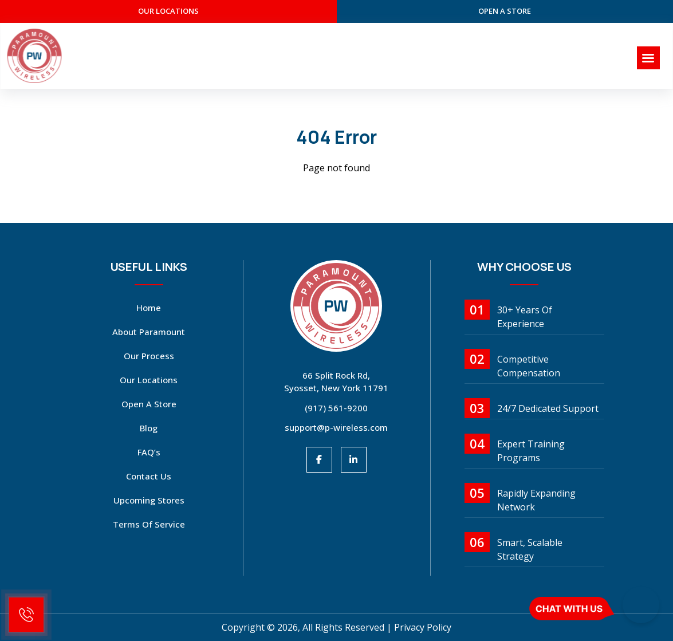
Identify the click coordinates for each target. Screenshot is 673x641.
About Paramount (148, 331)
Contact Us (148, 476)
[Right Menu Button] (648, 58)
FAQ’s (148, 452)
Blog (149, 428)
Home (148, 307)
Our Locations (149, 380)
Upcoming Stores (148, 500)
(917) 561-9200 (336, 408)
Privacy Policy (422, 627)
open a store (504, 11)
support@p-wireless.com (336, 427)
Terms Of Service (149, 524)
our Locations (168, 11)
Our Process (149, 355)
